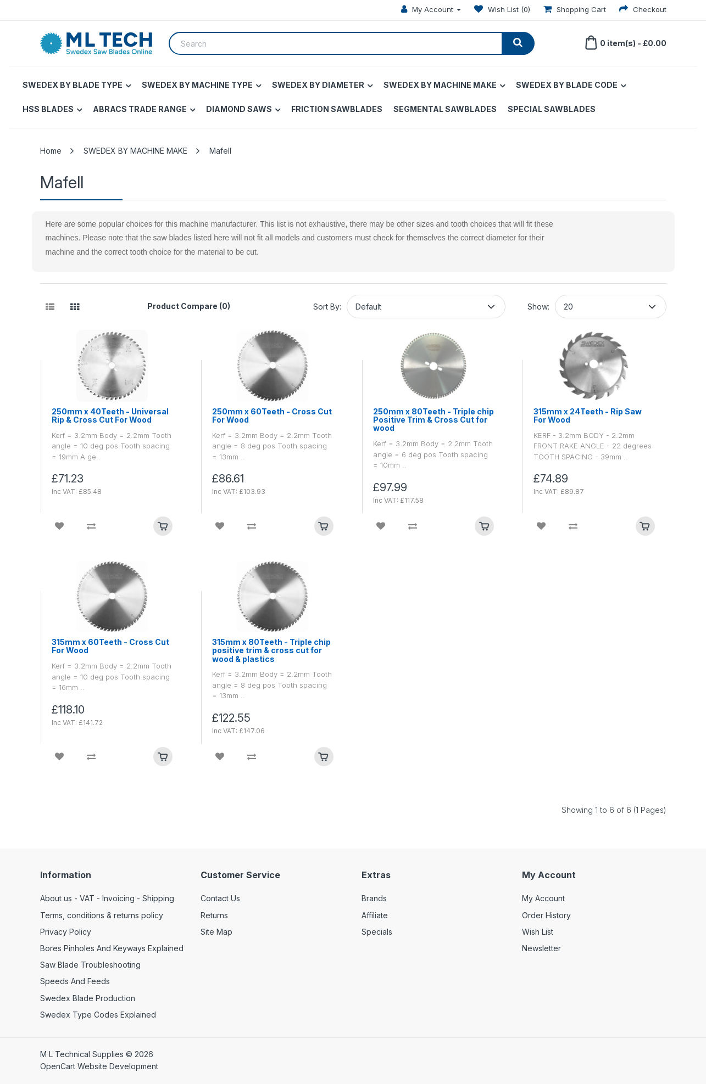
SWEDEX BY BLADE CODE (567, 84)
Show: (538, 306)
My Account (543, 898)
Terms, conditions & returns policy (101, 915)
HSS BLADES (48, 109)
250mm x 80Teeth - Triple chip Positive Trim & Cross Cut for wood (433, 420)
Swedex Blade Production (87, 998)
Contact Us (220, 898)
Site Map (216, 931)
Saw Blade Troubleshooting (90, 964)
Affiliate (375, 915)
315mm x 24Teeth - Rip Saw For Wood (587, 415)
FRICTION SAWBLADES (336, 109)
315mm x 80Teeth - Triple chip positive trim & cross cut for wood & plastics (271, 650)
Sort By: (327, 306)
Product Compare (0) (188, 306)
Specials (377, 931)
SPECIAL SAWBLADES (552, 109)
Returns (214, 915)
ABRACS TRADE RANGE (140, 109)
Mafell (220, 150)
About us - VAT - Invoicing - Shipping (107, 898)
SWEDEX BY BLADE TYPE (73, 84)
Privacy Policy (65, 931)
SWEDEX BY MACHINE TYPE (197, 84)
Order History (546, 915)
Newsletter (541, 948)
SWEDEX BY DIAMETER (318, 84)
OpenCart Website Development (99, 1066)
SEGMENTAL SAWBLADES (445, 109)
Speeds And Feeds (75, 981)
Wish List (537, 931)
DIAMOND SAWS (239, 109)
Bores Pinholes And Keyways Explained (112, 948)
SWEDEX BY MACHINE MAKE (440, 84)
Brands (374, 898)
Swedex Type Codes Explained (98, 1014)
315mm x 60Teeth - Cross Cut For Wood (110, 646)
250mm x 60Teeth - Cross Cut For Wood (272, 415)
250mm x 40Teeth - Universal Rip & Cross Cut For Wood (110, 415)
